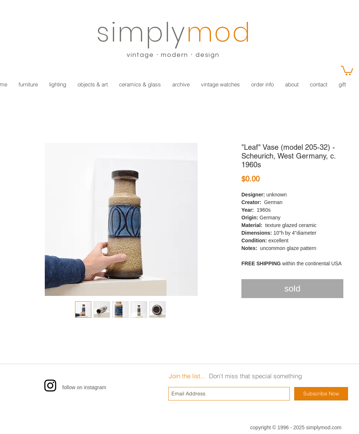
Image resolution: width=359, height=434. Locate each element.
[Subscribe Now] (321, 393)
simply (141, 32)
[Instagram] (50, 386)
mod (219, 32)
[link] (347, 70)
